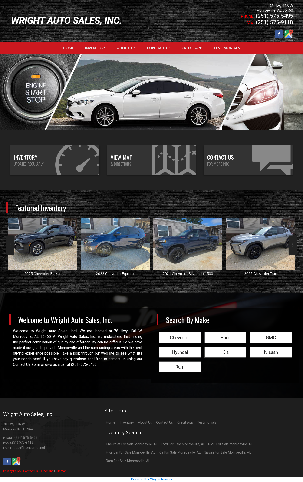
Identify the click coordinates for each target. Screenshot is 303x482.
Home (110, 423)
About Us (145, 423)
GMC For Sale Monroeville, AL (230, 444)
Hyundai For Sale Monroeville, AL (130, 453)
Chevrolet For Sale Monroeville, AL (132, 444)
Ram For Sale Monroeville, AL (128, 461)
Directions (46, 471)
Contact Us (30, 471)
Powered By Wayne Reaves (151, 479)
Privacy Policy (12, 471)
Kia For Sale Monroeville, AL (180, 453)
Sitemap (61, 471)
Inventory (127, 423)
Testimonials (206, 423)
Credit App (185, 423)
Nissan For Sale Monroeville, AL (227, 453)
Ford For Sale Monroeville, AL (183, 444)
